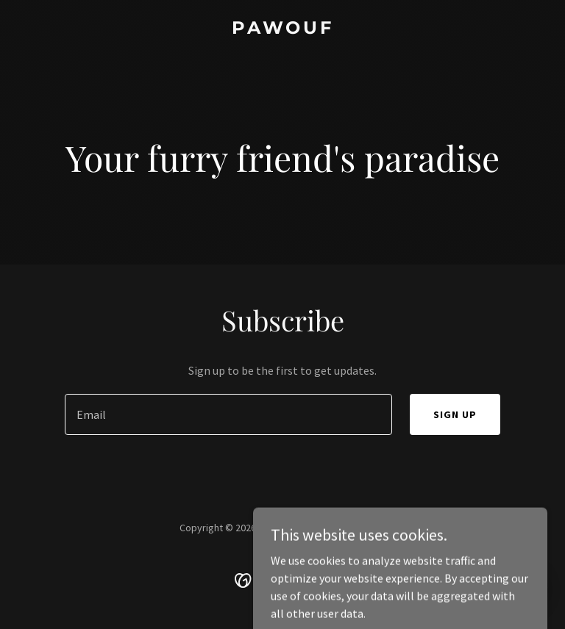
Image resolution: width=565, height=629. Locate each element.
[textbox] (228, 414)
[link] (283, 29)
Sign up (455, 414)
